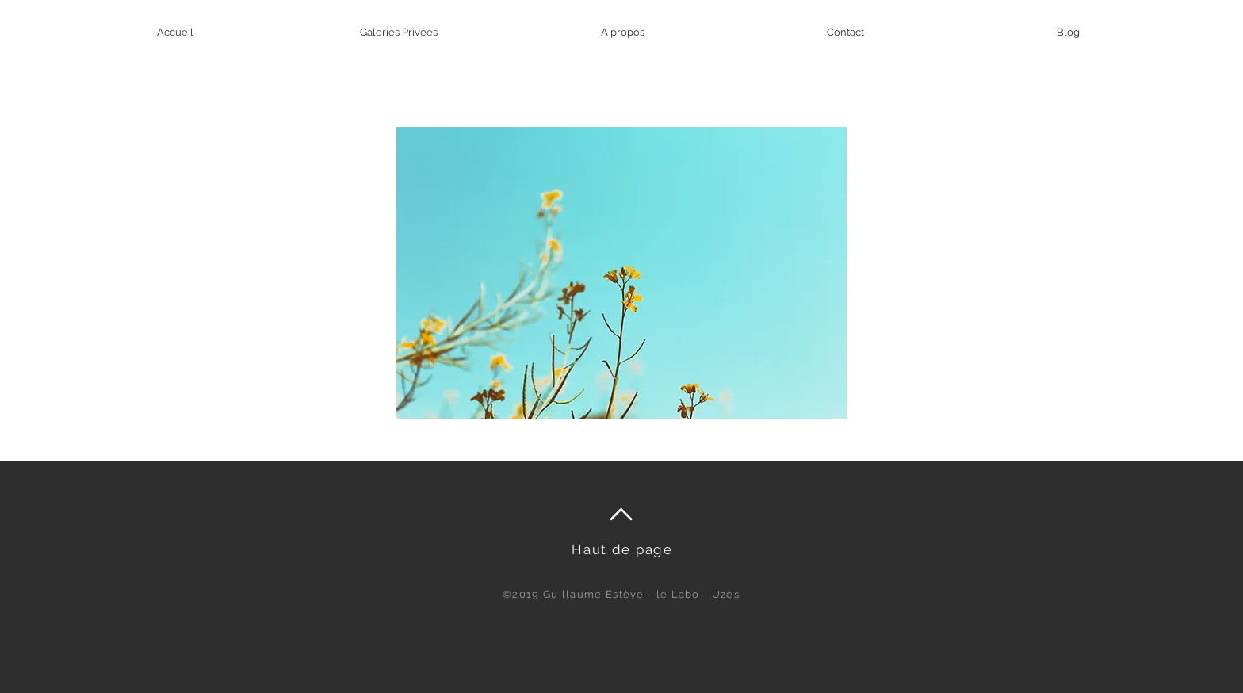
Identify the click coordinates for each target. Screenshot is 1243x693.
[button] (621, 273)
